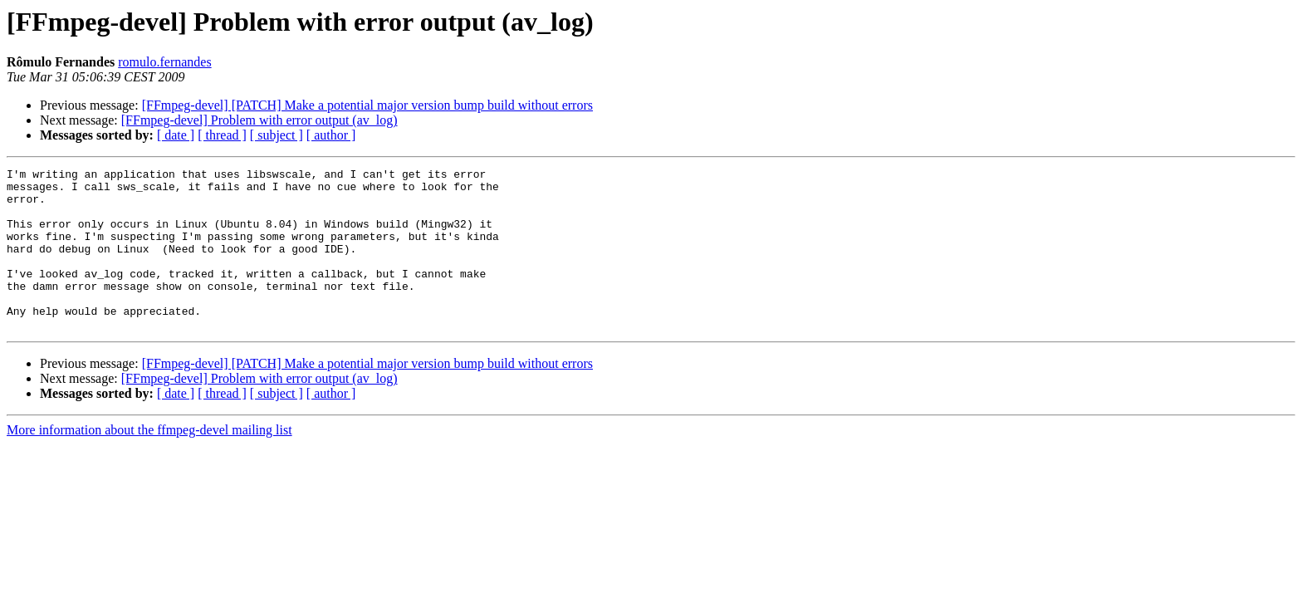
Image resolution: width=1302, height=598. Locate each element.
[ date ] (175, 135)
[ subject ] (276, 135)
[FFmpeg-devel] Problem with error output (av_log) (259, 120)
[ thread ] (222, 135)
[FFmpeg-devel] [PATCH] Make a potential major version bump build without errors (367, 105)
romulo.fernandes (164, 62)
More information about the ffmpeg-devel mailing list (149, 462)
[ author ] (331, 135)
